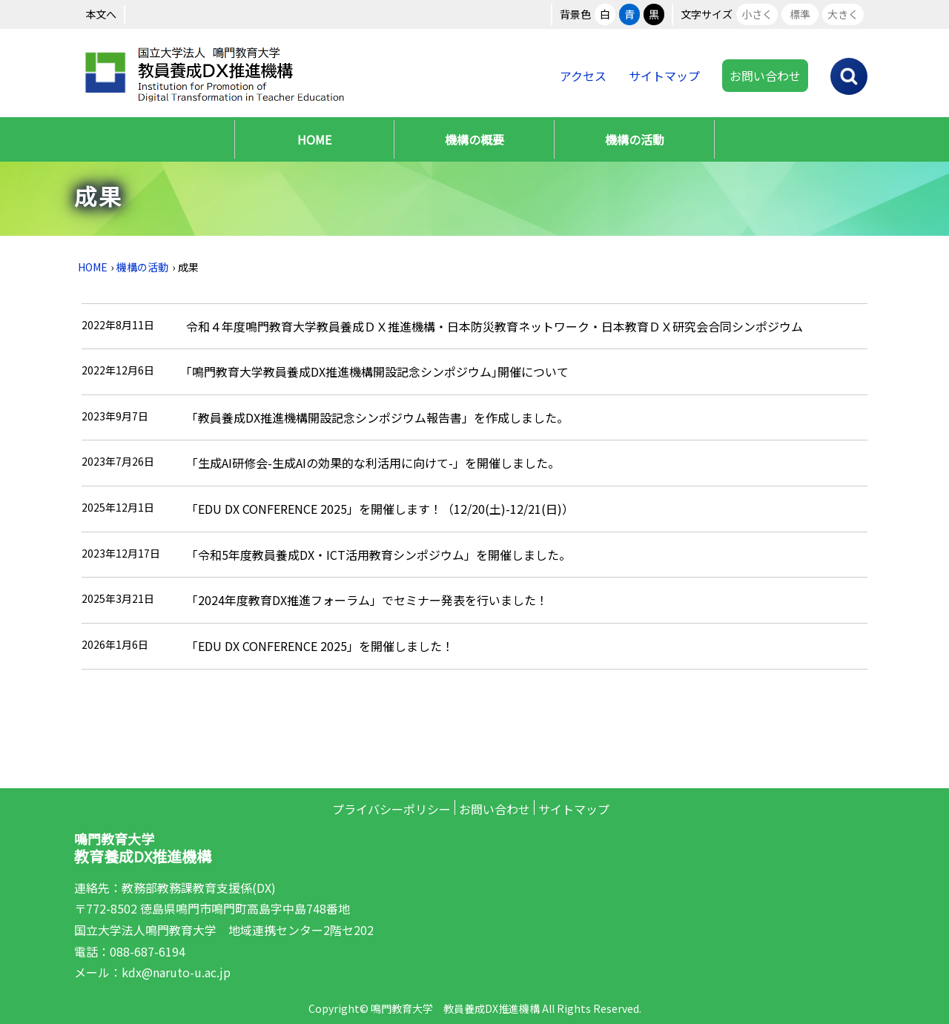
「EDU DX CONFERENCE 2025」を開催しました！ (320, 646)
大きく (843, 14)
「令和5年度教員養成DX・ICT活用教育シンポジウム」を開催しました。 (378, 555)
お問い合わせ (765, 76)
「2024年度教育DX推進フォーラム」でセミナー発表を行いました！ (367, 600)
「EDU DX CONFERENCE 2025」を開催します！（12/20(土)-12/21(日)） (380, 509)
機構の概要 (474, 139)
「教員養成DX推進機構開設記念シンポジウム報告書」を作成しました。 (377, 417)
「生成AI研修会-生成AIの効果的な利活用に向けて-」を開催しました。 (373, 463)
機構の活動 (634, 139)
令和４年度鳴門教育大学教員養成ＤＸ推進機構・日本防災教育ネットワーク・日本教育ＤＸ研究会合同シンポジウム (494, 326)
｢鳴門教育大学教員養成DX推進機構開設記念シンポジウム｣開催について (377, 371)
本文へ (100, 14)
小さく (757, 14)
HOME (314, 139)
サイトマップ (664, 76)
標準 (800, 14)
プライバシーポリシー (391, 809)
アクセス (583, 76)
